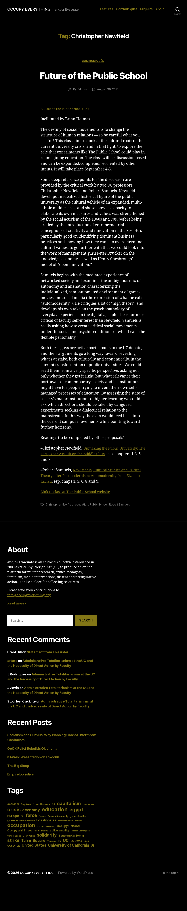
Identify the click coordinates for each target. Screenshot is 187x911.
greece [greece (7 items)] (12, 821)
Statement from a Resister (47, 653)
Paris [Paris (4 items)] (36, 831)
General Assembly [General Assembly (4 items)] (57, 816)
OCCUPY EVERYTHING (30, 9)
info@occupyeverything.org (29, 596)
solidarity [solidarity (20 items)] (47, 835)
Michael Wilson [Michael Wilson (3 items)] (65, 821)
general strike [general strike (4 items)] (78, 816)
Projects (146, 9)
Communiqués (127, 9)
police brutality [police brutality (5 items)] (59, 831)
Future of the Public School (93, 75)
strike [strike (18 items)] (13, 841)
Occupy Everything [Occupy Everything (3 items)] (46, 827)
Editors (81, 90)
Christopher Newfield (60, 505)
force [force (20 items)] (31, 816)
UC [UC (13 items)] (65, 841)
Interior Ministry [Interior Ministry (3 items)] (27, 821)
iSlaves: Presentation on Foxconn (33, 758)
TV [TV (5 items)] (59, 841)
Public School (100, 505)
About (160, 9)
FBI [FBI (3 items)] (22, 817)
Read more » (16, 604)
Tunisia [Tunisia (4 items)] (51, 841)
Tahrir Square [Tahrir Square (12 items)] (33, 841)
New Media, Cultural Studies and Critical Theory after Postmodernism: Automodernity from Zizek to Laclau (93, 476)
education (82, 505)
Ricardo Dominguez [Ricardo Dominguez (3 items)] (80, 831)
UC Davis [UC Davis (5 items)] (76, 841)
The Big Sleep (18, 766)
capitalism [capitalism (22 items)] (69, 804)
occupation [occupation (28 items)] (21, 826)
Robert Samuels (121, 505)
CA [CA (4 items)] (53, 804)
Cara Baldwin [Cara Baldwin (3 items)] (89, 805)
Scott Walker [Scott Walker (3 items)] (29, 836)
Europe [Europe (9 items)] (13, 816)
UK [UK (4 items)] (18, 846)
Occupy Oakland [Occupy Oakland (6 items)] (68, 826)
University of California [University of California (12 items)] (68, 846)
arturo (12, 661)
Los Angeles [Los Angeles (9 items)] (46, 821)
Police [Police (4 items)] (44, 831)
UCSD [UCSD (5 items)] (11, 846)
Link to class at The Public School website (78, 492)
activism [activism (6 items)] (13, 804)
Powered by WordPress (77, 873)
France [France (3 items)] (42, 817)
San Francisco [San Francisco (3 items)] (14, 836)
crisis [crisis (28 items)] (13, 810)
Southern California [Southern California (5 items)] (71, 836)
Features (106, 9)
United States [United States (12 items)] (34, 846)
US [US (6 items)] (92, 846)
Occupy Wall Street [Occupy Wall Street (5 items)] (19, 831)
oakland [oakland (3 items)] (78, 821)
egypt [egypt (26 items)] (76, 810)
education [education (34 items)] (55, 810)
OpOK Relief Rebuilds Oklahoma (32, 749)
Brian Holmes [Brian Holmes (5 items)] (41, 804)
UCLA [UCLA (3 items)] (86, 842)
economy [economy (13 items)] (31, 810)
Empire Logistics (20, 775)
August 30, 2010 (108, 90)
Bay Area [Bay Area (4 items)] (26, 804)
